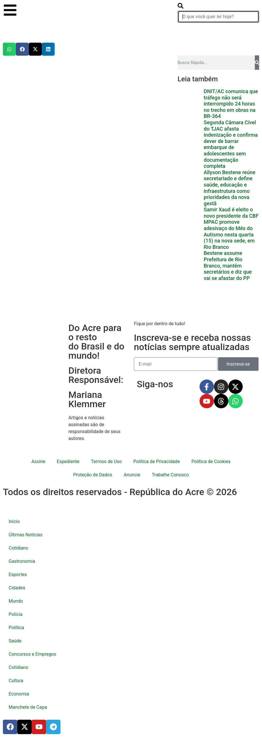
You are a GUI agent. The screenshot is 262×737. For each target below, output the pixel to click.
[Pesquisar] (257, 62)
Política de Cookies (211, 461)
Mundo (16, 601)
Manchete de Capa (28, 707)
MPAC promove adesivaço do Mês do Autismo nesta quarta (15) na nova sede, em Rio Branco (229, 234)
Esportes (18, 574)
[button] (9, 49)
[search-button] (180, 7)
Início (14, 521)
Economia (19, 694)
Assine (38, 461)
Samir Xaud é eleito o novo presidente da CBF (231, 212)
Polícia (15, 614)
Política (16, 627)
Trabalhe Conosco (170, 474)
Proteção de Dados (92, 474)
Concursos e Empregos (32, 654)
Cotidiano (18, 548)
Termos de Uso (106, 461)
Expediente (68, 461)
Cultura (16, 680)
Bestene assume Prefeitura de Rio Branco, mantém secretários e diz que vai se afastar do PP (228, 265)
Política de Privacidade (156, 461)
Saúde (15, 641)
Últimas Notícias (25, 534)
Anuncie (132, 474)
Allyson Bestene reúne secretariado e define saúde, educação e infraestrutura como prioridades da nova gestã (229, 187)
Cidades (17, 588)
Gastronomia (22, 561)
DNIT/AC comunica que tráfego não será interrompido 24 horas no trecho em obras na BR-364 (231, 103)
